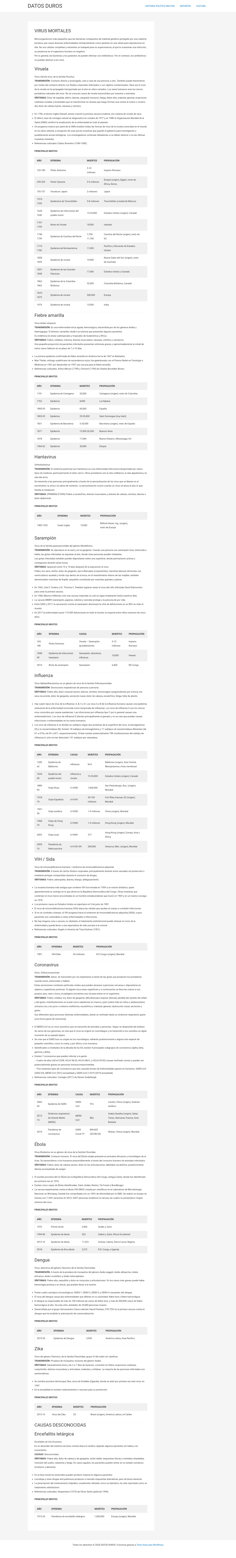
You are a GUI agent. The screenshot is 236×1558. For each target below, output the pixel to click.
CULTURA (201, 6)
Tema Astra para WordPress (150, 1544)
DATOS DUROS (45, 6)
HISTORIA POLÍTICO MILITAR (162, 6)
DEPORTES (186, 6)
